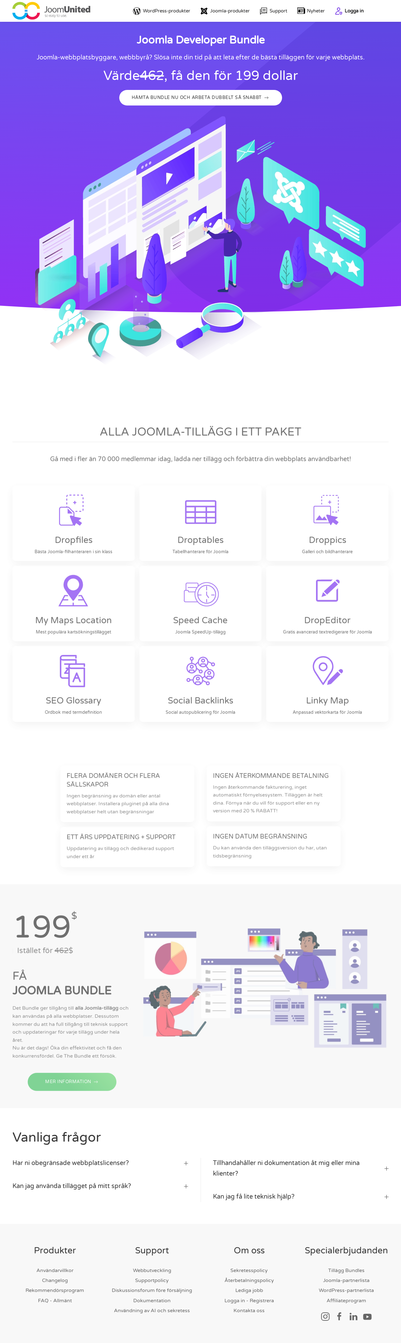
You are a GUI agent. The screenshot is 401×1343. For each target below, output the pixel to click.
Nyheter (311, 11)
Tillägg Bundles (346, 1270)
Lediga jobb (249, 1290)
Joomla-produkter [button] (225, 11)
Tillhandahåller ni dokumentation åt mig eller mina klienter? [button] (301, 1168)
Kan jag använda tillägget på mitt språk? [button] (100, 1186)
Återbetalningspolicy (249, 1280)
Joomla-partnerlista (346, 1280)
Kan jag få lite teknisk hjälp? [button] (301, 1196)
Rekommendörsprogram (55, 1290)
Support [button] (273, 11)
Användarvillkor (54, 1270)
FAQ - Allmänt (55, 1301)
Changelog (55, 1280)
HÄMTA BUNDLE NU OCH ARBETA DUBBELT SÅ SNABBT (201, 98)
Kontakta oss (249, 1311)
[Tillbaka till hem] (51, 11)
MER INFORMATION (72, 1088)
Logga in (349, 11)
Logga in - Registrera (249, 1301)
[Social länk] (325, 1316)
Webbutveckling (152, 1270)
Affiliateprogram (346, 1301)
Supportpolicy (152, 1280)
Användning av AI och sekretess (152, 1311)
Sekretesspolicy (249, 1270)
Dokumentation (152, 1301)
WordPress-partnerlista (346, 1290)
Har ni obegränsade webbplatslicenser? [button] (100, 1163)
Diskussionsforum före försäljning (152, 1290)
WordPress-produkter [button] (161, 11)
